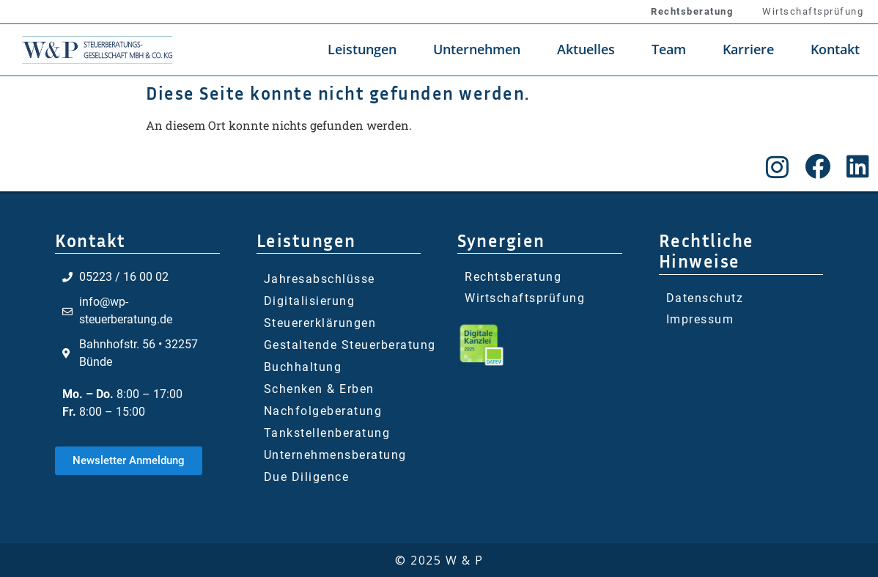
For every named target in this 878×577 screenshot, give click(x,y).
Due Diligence (307, 477)
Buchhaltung (303, 367)
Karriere (748, 49)
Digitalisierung (309, 301)
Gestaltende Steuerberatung (350, 345)
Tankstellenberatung (327, 433)
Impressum (700, 319)
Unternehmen (476, 49)
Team (669, 49)
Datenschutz (705, 298)
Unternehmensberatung (335, 455)
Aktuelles (586, 49)
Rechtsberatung (692, 11)
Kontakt (835, 49)
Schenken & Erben (319, 389)
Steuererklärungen (320, 323)
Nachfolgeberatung (323, 411)
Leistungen (362, 49)
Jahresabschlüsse (319, 279)
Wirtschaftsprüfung (812, 11)
